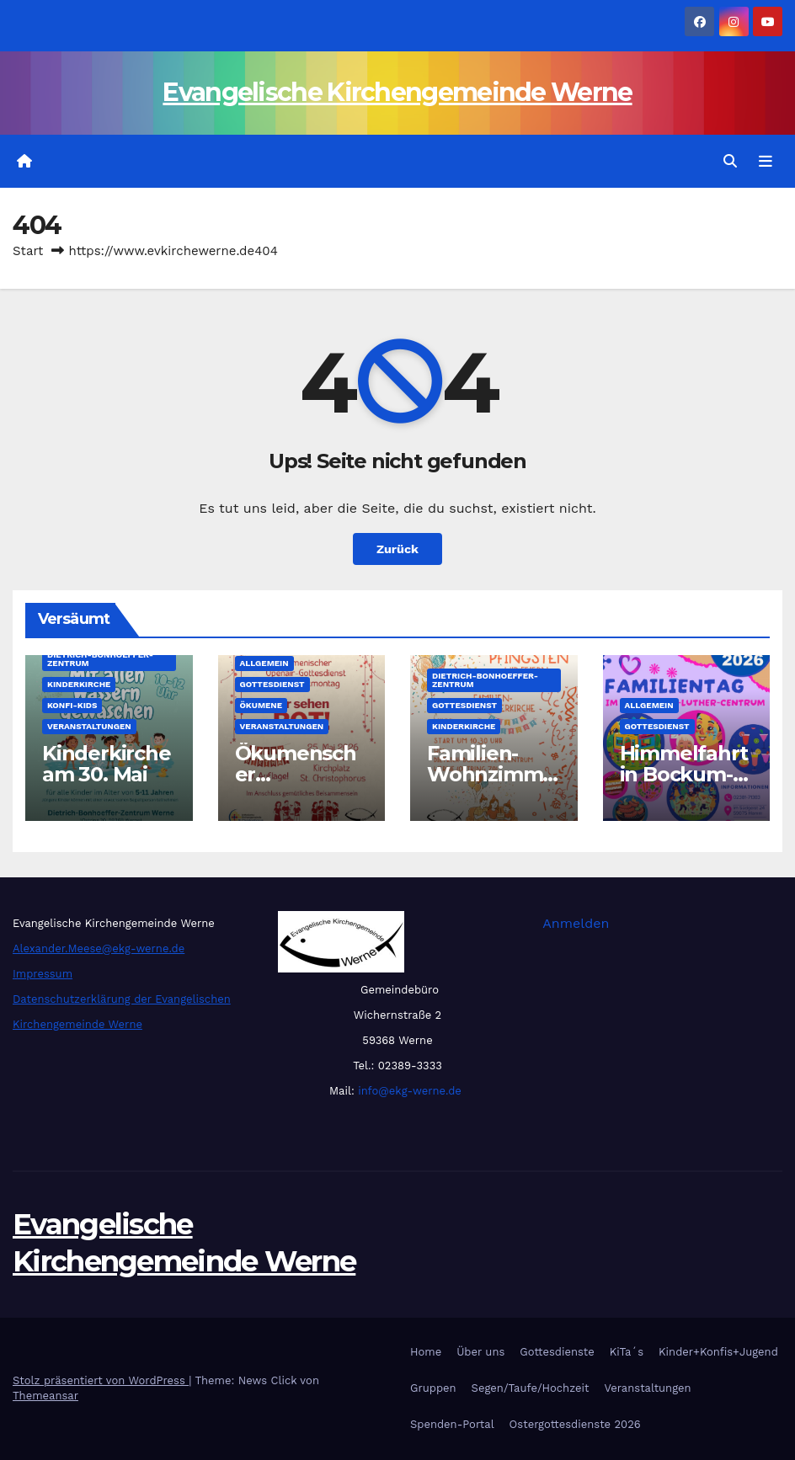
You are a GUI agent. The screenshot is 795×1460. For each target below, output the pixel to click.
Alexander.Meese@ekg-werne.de (98, 948)
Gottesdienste (557, 1351)
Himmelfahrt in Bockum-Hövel (684, 774)
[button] (730, 161)
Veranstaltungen (89, 726)
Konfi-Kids (72, 705)
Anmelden (575, 923)
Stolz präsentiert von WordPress (101, 1380)
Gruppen (433, 1388)
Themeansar (45, 1395)
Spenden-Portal (452, 1424)
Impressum (42, 973)
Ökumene (261, 705)
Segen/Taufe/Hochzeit (531, 1388)
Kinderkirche (78, 684)
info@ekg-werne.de (408, 1090)
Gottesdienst (272, 684)
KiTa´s (626, 1351)
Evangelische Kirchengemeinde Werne (397, 92)
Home (425, 1351)
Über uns (480, 1351)
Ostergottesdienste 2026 (575, 1424)
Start (28, 250)
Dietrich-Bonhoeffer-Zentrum (100, 659)
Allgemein (264, 663)
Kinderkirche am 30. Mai (106, 763)
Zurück (397, 549)
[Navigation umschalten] (765, 161)
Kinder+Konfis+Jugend (718, 1351)
